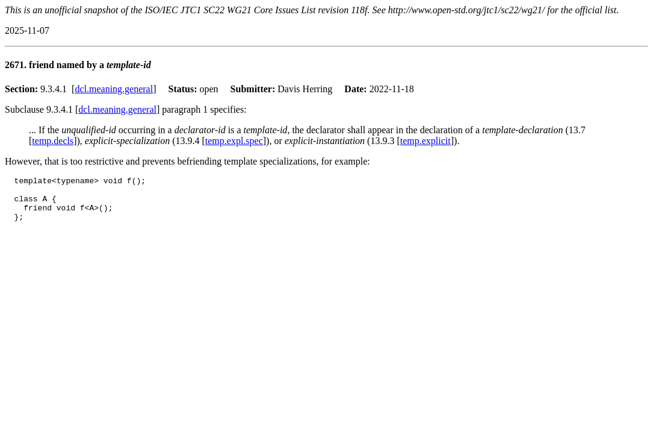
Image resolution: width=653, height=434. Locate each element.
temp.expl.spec (234, 141)
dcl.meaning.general (114, 89)
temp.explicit (425, 141)
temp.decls (52, 141)
